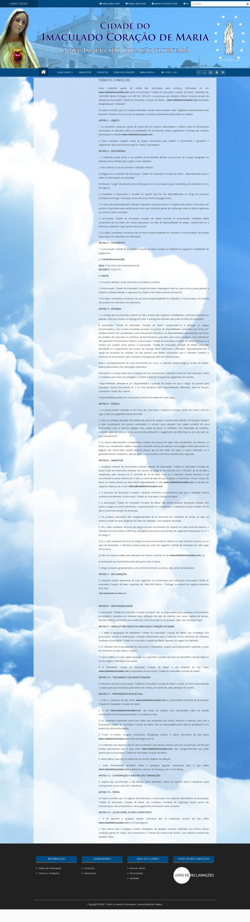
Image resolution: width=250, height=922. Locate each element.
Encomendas (136, 873)
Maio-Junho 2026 (114, 3)
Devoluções (90, 873)
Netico (158, 904)
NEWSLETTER (85, 72)
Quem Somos (65, 72)
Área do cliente (137, 868)
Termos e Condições (114, 80)
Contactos (102, 72)
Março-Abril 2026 (140, 3)
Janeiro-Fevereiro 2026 (169, 3)
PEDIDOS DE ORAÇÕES (124, 72)
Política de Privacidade (49, 868)
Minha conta (148, 72)
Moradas (134, 878)
